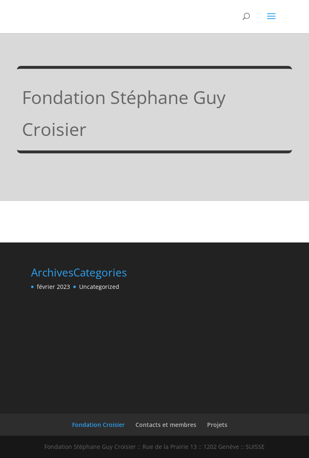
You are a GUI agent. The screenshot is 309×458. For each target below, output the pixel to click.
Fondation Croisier (98, 425)
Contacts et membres (165, 425)
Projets (217, 425)
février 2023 (53, 287)
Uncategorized (99, 287)
